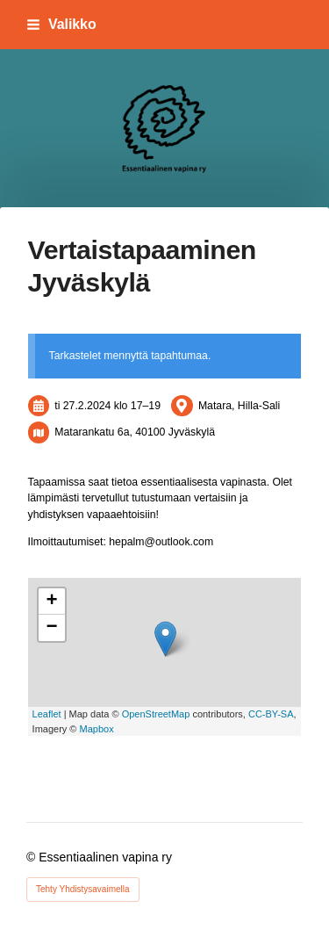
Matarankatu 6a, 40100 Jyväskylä (134, 432)
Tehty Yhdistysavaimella (83, 889)
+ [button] (51, 601)
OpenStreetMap (156, 714)
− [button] (51, 628)
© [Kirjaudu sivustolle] (32, 857)
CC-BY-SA (271, 714)
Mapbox (97, 729)
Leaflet (46, 714)
